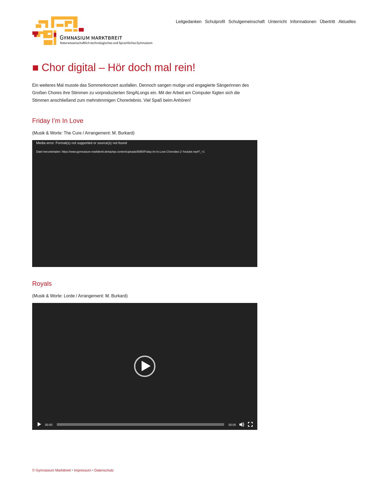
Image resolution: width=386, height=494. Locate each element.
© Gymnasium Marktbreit (51, 470)
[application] (144, 203)
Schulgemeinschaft (246, 21)
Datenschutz (104, 470)
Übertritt (327, 21)
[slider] (140, 424)
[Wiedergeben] (39, 424)
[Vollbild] (250, 424)
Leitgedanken (189, 21)
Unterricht (277, 21)
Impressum (82, 470)
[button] (144, 366)
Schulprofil (215, 21)
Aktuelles (347, 21)
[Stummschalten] (241, 424)
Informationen (303, 21)
